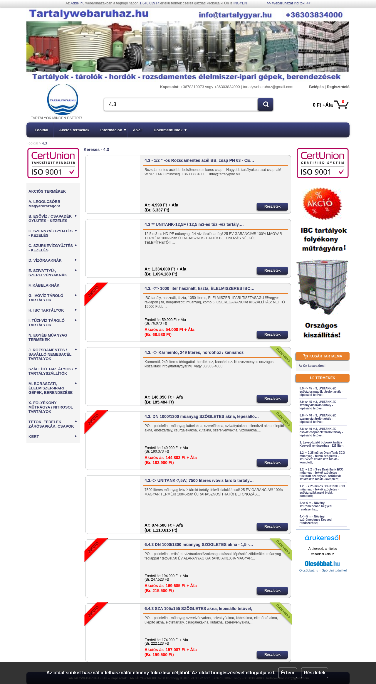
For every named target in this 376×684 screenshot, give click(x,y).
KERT (53, 436)
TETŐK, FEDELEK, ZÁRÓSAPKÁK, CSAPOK (53, 424)
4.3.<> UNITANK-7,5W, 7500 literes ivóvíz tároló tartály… (199, 480)
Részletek (314, 672)
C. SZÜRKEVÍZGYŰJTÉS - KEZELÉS (53, 247)
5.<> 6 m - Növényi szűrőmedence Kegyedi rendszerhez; (316, 506)
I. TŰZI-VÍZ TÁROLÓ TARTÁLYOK (53, 322)
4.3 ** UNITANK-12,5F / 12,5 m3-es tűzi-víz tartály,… (194, 224)
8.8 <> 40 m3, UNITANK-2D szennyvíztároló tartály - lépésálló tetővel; (318, 418)
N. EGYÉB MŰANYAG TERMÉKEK (47, 337)
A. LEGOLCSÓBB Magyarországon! (44, 203)
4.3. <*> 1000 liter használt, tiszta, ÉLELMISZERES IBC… (199, 288)
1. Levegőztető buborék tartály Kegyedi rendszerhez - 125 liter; (322, 444)
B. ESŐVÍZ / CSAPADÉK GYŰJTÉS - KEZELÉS (53, 218)
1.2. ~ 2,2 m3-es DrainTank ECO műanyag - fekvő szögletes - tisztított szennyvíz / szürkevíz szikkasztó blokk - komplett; (321, 474)
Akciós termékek (74, 130)
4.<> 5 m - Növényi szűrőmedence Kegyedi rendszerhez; (316, 520)
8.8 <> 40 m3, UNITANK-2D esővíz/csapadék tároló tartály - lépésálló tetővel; (321, 432)
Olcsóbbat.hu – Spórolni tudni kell (323, 570)
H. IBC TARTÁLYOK (53, 310)
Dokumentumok (170, 130)
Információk (113, 130)
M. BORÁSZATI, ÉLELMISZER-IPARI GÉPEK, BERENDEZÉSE (53, 388)
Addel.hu (77, 3)
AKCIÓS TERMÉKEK (47, 191)
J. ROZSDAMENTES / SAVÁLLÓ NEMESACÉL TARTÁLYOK (53, 354)
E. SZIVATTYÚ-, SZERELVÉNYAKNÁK (53, 272)
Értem (287, 672)
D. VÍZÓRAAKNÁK (53, 260)
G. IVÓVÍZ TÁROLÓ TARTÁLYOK (53, 297)
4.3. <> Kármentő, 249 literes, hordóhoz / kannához (194, 352)
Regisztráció (338, 87)
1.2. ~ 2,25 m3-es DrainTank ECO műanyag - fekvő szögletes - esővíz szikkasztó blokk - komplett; (322, 491)
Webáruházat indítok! (288, 3)
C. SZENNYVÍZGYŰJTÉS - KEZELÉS (53, 233)
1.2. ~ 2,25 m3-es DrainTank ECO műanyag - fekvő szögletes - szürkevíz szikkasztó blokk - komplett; (322, 457)
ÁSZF (138, 130)
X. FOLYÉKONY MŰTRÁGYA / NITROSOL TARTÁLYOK (50, 407)
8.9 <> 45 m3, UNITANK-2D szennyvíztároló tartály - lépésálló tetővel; (318, 405)
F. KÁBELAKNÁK (43, 285)
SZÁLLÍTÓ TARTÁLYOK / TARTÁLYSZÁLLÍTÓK (53, 371)
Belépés (316, 87)
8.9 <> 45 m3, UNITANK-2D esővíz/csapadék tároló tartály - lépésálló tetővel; (321, 391)
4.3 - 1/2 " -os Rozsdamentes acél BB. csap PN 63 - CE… (199, 160)
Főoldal (41, 130)
